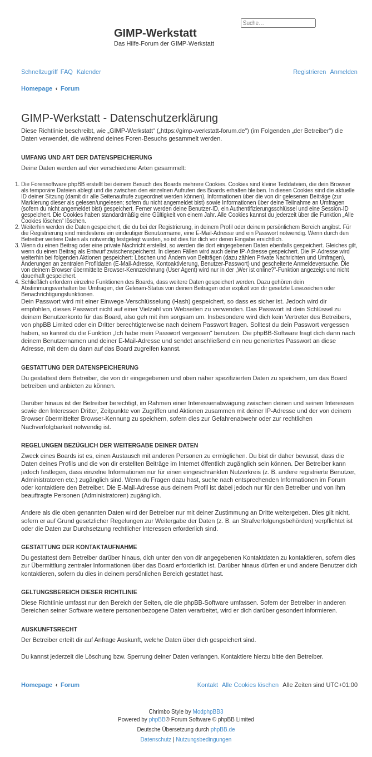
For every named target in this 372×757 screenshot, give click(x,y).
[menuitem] (67, 71)
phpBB (157, 719)
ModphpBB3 (207, 712)
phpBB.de (223, 729)
